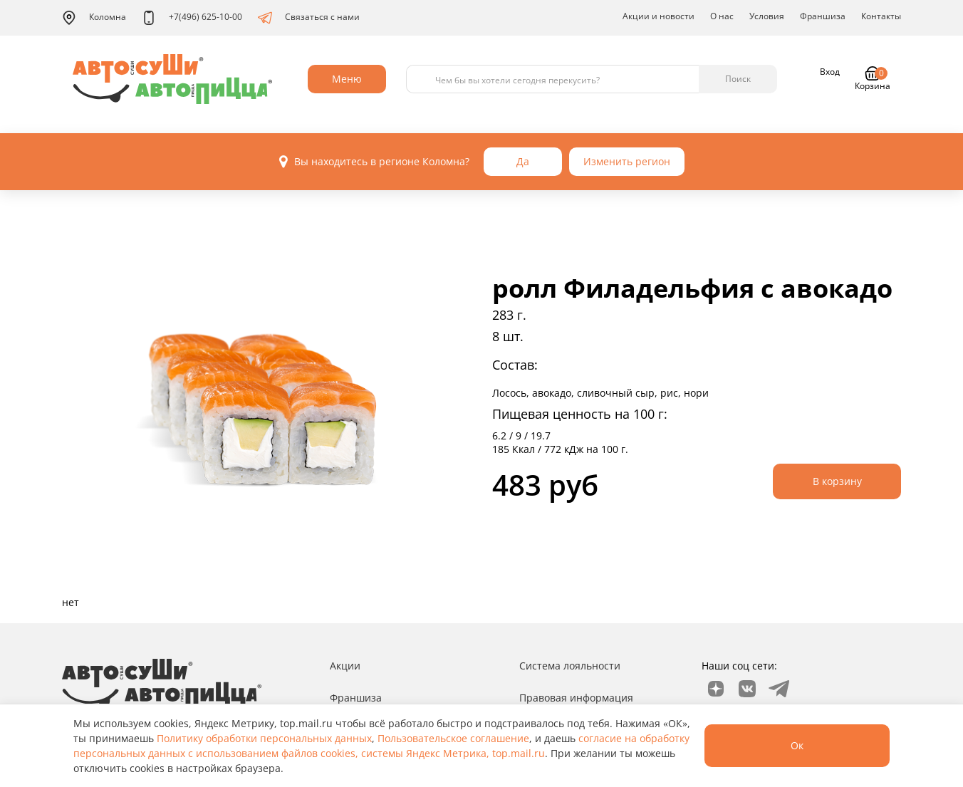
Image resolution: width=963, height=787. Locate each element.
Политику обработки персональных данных (264, 738)
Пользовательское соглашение (453, 738)
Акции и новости (658, 16)
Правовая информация (576, 697)
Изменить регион (626, 161)
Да (522, 161)
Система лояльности (569, 665)
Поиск (738, 79)
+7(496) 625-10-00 (192, 18)
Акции (345, 665)
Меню (347, 78)
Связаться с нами (309, 18)
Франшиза (822, 16)
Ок (797, 745)
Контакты (881, 16)
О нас (722, 16)
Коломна (94, 18)
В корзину (837, 481)
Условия (766, 16)
